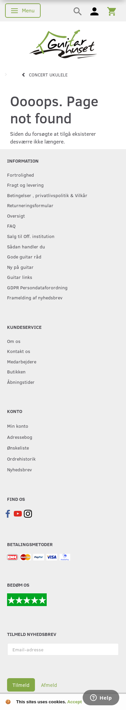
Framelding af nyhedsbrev (34, 297)
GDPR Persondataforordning (37, 287)
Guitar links (19, 277)
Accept (74, 701)
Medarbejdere (21, 361)
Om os (13, 341)
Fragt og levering (25, 184)
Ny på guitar (20, 266)
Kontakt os (18, 351)
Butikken (16, 371)
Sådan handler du (26, 246)
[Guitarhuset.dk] (63, 43)
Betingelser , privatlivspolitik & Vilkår (47, 195)
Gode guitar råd (24, 256)
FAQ (11, 225)
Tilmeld (21, 685)
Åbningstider (21, 381)
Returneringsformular (30, 205)
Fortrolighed (20, 174)
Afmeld (49, 685)
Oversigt (16, 215)
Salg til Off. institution (30, 236)
